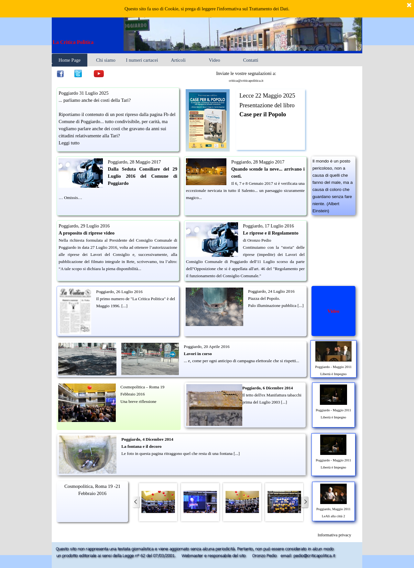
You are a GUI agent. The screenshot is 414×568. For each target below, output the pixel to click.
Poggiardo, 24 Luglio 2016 (271, 291)
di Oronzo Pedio (257, 240)
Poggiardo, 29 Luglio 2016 (84, 225)
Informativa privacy (334, 534)
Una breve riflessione (138, 401)
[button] (158, 502)
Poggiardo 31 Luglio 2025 (83, 93)
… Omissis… (70, 197)
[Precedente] (136, 502)
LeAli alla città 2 (333, 516)
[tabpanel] (88, 42)
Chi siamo (105, 60)
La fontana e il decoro (141, 446)
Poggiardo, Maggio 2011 (333, 509)
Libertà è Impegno (333, 374)
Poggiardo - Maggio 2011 (333, 367)
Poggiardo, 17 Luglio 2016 (268, 225)
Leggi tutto (69, 142)
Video (214, 60)
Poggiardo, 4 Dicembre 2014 (147, 439)
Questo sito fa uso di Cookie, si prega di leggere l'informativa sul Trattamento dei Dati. (207, 8)
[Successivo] (305, 502)
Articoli (178, 60)
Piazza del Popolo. (264, 298)
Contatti (250, 60)
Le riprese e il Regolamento (271, 233)
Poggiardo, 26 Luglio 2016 (119, 291)
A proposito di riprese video (86, 233)
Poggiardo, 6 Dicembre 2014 (267, 387)
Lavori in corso (198, 353)
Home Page (70, 60)
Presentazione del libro (267, 105)
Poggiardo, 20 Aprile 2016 (206, 346)
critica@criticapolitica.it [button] (246, 80)
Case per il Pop (258, 114)
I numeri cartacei (142, 60)
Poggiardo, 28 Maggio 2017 (134, 161)
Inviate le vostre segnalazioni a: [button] (246, 73)
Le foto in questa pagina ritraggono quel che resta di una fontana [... (179, 453)
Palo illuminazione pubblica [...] (276, 305)
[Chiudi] (409, 5)
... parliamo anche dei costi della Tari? (95, 100)
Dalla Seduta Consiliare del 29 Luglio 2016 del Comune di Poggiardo (142, 176)
